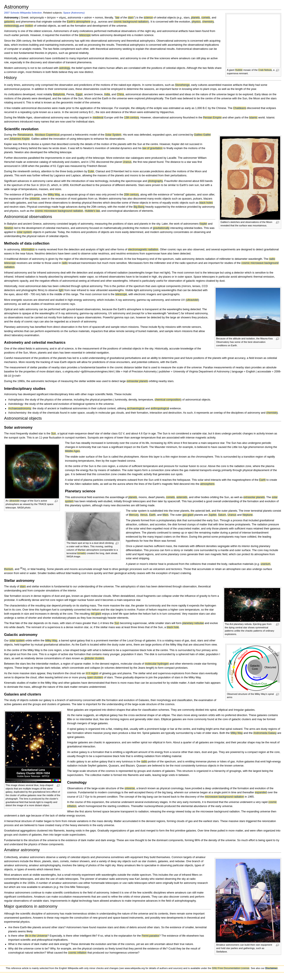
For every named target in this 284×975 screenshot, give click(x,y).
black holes (206, 202)
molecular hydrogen (157, 663)
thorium (8, 569)
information (28, 249)
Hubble (239, 70)
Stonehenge (182, 84)
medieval (98, 117)
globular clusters (94, 658)
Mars (165, 514)
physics (196, 21)
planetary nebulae (193, 623)
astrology (64, 68)
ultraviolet (192, 299)
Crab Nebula (265, 70)
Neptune (247, 514)
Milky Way (54, 194)
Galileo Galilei (202, 134)
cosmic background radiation (130, 21)
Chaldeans (239, 108)
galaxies (9, 21)
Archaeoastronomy (19, 408)
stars (131, 17)
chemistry (208, 21)
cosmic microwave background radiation (59, 210)
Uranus (127, 161)
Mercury (134, 514)
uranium (265, 563)
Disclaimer (271, 968)
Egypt (79, 94)
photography (155, 181)
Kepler (203, 223)
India (107, 94)
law (117, 17)
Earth (262, 479)
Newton (8, 228)
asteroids (181, 497)
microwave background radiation (224, 796)
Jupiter (212, 514)
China (120, 94)
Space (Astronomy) (74, 12)
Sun (53, 433)
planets (195, 17)
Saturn (222, 514)
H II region (92, 673)
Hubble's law (92, 210)
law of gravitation (152, 148)
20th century (131, 194)
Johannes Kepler (19, 138)
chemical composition (168, 399)
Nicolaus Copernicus (47, 134)
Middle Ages (72, 451)
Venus (144, 514)
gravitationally (161, 228)
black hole (173, 627)
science (148, 17)
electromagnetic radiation (143, 249)
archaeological (136, 408)
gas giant (188, 514)
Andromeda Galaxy (265, 733)
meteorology (11, 25)
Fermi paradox (150, 935)
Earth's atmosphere (78, 21)
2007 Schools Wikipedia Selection (23, 12)
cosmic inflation (77, 952)
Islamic (253, 117)
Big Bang (139, 206)
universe (34, 198)
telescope (85, 35)
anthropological (160, 408)
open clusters (95, 677)
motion (29, 25)
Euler (91, 171)
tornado (81, 553)
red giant (96, 613)
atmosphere (207, 483)
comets (205, 17)
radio (65, 263)
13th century (131, 117)
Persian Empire (212, 117)
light (61, 290)
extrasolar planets (137, 381)
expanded (261, 792)
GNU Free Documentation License (230, 968)
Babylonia (59, 94)
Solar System (113, 134)
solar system (24, 232)
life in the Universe (36, 935)
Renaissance (25, 134)
